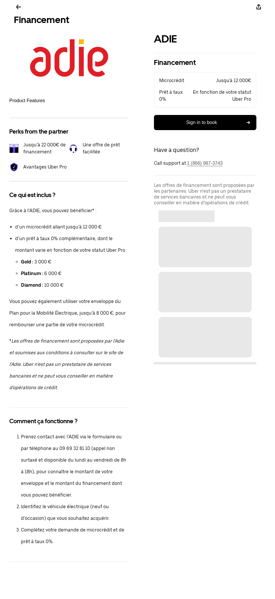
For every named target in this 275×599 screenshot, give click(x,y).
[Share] (259, 7)
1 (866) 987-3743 (205, 163)
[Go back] (19, 7)
